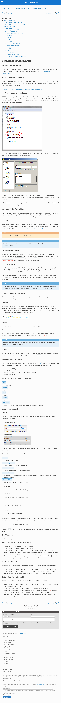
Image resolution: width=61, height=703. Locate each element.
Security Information (9, 659)
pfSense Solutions (9, 644)
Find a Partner (8, 648)
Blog (5, 655)
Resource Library (8, 657)
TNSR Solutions (8, 642)
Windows (9, 35)
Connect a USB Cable (11, 32)
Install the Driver (10, 28)
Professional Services (9, 653)
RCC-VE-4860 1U (20, 8)
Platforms (9, 8)
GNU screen (11, 49)
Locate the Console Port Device (14, 33)
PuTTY (10, 47)
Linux (8, 39)
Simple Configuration (9, 20)
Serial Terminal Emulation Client (14, 22)
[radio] (5, 616)
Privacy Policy (23, 633)
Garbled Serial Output (13, 54)
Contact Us (7, 665)
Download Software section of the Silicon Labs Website (29, 228)
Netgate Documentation (31, 2)
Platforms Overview (9, 640)
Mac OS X (9, 37)
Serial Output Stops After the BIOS (16, 56)
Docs (3, 8)
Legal (28, 633)
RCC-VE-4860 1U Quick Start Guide (38, 8)
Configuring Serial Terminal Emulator (15, 24)
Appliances (7, 646)
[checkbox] (16, 616)
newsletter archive (40, 684)
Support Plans (8, 650)
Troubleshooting (9, 50)
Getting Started (8, 13)
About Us (6, 661)
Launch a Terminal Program (12, 43)
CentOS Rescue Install (51, 13)
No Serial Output (11, 52)
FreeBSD (9, 41)
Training (6, 651)
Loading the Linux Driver (13, 30)
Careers (6, 663)
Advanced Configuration (10, 26)
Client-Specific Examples (14, 45)
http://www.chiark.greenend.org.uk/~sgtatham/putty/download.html (23, 89)
